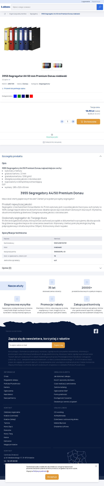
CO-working (59, 412)
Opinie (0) (6, 268)
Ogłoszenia (8, 391)
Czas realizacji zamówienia (65, 383)
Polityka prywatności (40, 471)
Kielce (6, 437)
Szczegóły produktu (12, 156)
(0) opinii (6, 80)
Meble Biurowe (60, 423)
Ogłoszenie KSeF (61, 391)
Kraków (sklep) (10, 419)
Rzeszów (7, 430)
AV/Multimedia (59, 415)
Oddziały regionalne (12, 412)
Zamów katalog (60, 387)
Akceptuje (52, 477)
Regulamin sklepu (11, 380)
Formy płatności (60, 394)
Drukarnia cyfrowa (61, 426)
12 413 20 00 (12, 461)
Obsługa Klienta (62, 372)
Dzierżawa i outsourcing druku (66, 419)
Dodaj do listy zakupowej (52, 142)
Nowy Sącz (8, 426)
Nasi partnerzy (10, 398)
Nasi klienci (8, 394)
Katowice (7, 441)
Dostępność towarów (63, 398)
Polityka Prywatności (12, 383)
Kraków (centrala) (11, 415)
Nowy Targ (8, 434)
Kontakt (8, 408)
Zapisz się (58, 345)
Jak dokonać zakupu (62, 376)
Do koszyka (88, 121)
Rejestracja (96, 1)
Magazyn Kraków (10, 444)
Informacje (9, 372)
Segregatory (34, 14)
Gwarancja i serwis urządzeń (65, 401)
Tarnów (7, 423)
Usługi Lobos (60, 408)
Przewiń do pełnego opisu (13, 88)
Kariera (7, 387)
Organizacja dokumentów (17, 14)
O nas (6, 376)
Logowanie (86, 1)
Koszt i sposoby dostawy (64, 380)
